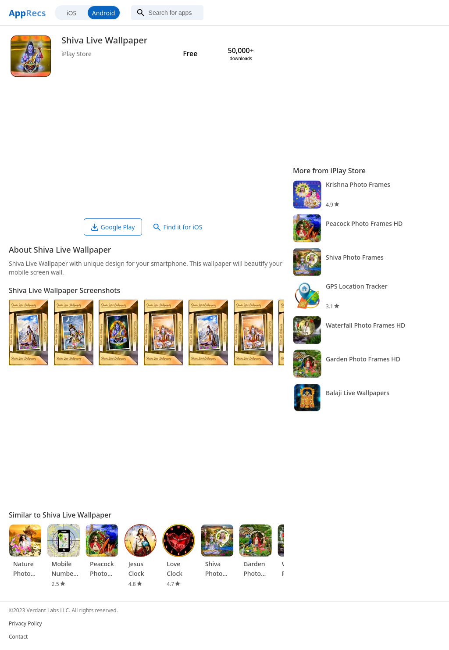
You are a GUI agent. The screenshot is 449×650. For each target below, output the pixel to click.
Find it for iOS (177, 227)
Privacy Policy (25, 623)
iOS (71, 13)
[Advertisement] (146, 148)
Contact (18, 636)
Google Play (113, 227)
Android (103, 13)
